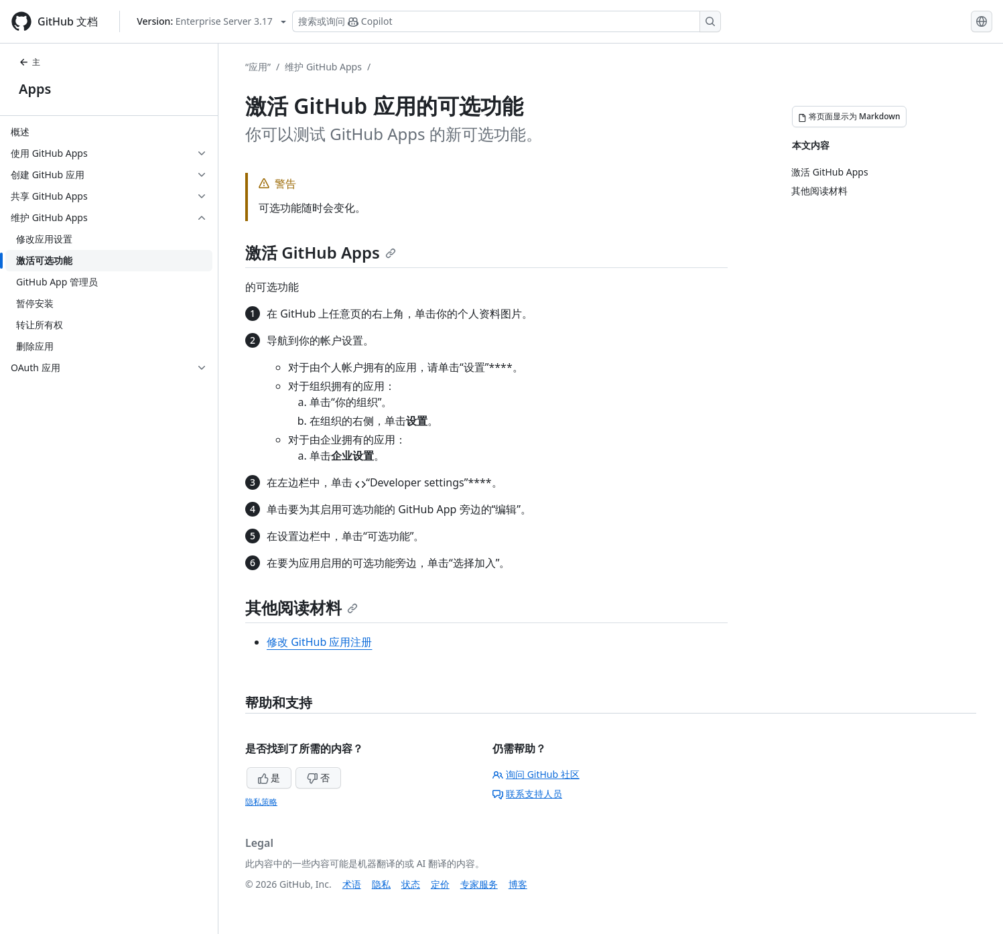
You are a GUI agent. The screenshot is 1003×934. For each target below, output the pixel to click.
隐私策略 (261, 801)
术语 (351, 884)
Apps (35, 89)
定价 (440, 884)
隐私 (381, 884)
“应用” (258, 66)
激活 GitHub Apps (320, 252)
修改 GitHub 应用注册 (319, 642)
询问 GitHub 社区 (536, 774)
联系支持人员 (527, 793)
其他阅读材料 (301, 607)
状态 (410, 884)
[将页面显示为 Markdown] (849, 116)
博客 (518, 884)
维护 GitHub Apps (323, 66)
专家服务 (479, 884)
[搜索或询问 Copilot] (506, 21)
